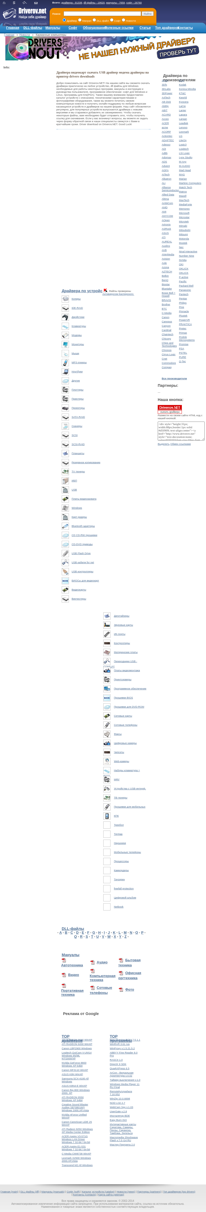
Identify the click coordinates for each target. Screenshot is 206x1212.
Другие (76, 380)
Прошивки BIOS (123, 697)
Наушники (120, 843)
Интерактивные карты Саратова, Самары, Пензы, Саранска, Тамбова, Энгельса (123, 1128)
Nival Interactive (188, 251)
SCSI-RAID (78, 444)
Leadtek (183, 123)
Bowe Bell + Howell (168, 294)
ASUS (165, 232)
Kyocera (183, 101)
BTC (164, 308)
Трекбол (119, 824)
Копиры (76, 298)
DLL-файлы (32, 28)
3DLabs (166, 88)
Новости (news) (126, 1191)
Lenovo (183, 127)
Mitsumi (183, 234)
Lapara (183, 114)
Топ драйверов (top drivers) (179, 1191)
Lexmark (184, 131)
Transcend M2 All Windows (77, 1165)
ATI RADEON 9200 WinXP (77, 1044)
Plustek (183, 315)
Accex (165, 118)
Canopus (167, 321)
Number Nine (186, 255)
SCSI (75, 435)
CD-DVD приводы (82, 544)
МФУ (117, 779)
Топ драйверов (167, 28)
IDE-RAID (77, 307)
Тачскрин (119, 879)
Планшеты (78, 453)
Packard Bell (186, 285)
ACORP (166, 131)
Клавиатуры (79, 326)
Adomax (166, 157)
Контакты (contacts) (84, 1194)
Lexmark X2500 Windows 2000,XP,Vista (76, 1159)
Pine (181, 307)
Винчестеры (79, 598)
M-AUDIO (184, 165)
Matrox (183, 191)
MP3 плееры (79, 362)
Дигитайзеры (122, 615)
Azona (165, 267)
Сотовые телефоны (125, 724)
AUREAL (167, 241)
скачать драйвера (170, 409)
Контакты (185, 28)
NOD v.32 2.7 (117, 1102)
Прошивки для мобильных (129, 806)
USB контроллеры (82, 571)
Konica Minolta (187, 88)
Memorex (184, 208)
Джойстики (78, 316)
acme (165, 127)
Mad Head (185, 170)
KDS (181, 80)
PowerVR (184, 319)
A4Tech (166, 97)
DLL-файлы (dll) (29, 1191)
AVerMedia (168, 254)
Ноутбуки (77, 371)
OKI (181, 264)
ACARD (166, 114)
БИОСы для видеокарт (85, 580)
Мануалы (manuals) (53, 1191)
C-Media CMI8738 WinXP (76, 1153)
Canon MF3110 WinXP (75, 1069)
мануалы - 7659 (115, 2)
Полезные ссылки (119, 28)
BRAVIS (166, 300)
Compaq (166, 367)
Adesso (166, 144)
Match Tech (185, 187)
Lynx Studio (185, 157)
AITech (166, 174)
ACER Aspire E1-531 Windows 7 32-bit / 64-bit (76, 1148)
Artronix (166, 224)
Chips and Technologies (169, 344)
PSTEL (183, 352)
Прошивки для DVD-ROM (129, 706)
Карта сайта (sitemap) (111, 1194)
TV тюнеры (78, 471)
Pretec (182, 328)
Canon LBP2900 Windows (77, 1048)
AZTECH (167, 271)
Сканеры (77, 425)
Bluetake (167, 288)
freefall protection (124, 888)
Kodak (182, 84)
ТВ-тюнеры (120, 797)
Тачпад (118, 833)
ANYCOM (167, 215)
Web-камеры (121, 761)
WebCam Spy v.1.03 (121, 1107)
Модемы (77, 335)
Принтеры (78, 398)
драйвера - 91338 (71, 2)
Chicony (166, 338)
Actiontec (167, 135)
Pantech (183, 294)
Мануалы (52, 28)
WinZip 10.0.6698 (120, 1098)
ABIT (164, 110)
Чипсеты (119, 752)
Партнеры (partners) (149, 1191)
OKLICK (183, 268)
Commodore (169, 362)
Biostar (166, 284)
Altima (165, 198)
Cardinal (166, 330)
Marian (183, 178)
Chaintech (167, 334)
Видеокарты (79, 589)
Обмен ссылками (180, 443)
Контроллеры (122, 643)
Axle (164, 262)
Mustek (183, 242)
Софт (73, 28)
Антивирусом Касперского (118, 293)
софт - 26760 (134, 2)
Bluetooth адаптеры (83, 525)
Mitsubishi (184, 230)
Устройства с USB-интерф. (130, 788)
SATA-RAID (78, 416)
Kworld (183, 97)
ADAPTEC (168, 140)
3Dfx (164, 84)
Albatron (166, 178)
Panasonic (185, 289)
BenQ (165, 280)
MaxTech (184, 200)
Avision (166, 258)
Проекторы (78, 407)
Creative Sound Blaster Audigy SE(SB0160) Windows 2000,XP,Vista (75, 1107)
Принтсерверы (122, 679)
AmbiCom (167, 203)
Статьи (145, 28)
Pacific (182, 281)
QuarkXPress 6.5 (119, 1068)
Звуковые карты (123, 624)
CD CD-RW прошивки (84, 535)
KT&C (182, 93)
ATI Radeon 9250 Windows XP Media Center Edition (77, 1130)
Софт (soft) (73, 1191)
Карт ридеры (79, 516)
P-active (183, 277)
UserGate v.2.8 (118, 1111)
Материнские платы (126, 652)
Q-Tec (182, 361)
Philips (182, 302)
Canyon (166, 325)
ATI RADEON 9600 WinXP (77, 1039)
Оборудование (94, 28)
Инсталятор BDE (120, 1115)
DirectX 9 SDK (118, 1064)
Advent (166, 165)
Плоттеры (77, 389)
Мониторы (78, 344)
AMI (164, 211)
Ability (165, 106)
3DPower (167, 93)
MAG (182, 174)
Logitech (184, 148)
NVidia (182, 259)
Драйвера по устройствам (87, 291)
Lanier (182, 110)
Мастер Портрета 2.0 (122, 1144)
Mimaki (183, 225)
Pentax (183, 298)
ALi (163, 183)
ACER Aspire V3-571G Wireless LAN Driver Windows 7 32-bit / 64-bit (76, 1139)
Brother (166, 304)
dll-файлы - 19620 (94, 2)
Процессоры (121, 861)
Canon (165, 317)
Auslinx (166, 245)
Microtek (184, 221)
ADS (164, 161)
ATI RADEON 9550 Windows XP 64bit (73, 1099)
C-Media (166, 312)
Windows (77, 507)
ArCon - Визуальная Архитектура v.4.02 (121, 1074)
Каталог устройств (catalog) (98, 1191)
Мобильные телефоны (127, 852)
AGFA (165, 170)
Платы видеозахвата (84, 498)
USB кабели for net (83, 562)
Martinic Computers (190, 183)
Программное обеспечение (130, 688)
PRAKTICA (185, 324)
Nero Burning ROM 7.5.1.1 (125, 1039)
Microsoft (184, 212)
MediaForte (185, 204)
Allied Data (168, 194)
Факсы (118, 733)
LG (180, 135)
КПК (116, 815)
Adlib (164, 153)
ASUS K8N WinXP (72, 1074)
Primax (183, 332)
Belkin (165, 275)
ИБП (74, 480)
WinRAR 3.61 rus (120, 1044)
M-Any (182, 161)
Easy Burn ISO (118, 1119)
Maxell (182, 195)
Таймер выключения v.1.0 (125, 1079)
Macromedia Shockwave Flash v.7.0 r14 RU (124, 1139)
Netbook (119, 906)
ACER (165, 123)
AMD (164, 207)
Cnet (164, 358)
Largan (183, 118)
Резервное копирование (86, 462)
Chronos (166, 350)
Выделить (164, 443)
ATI (163, 237)
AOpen (166, 220)
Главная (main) (9, 1191)
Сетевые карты (123, 715)
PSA (181, 348)
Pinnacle (184, 311)
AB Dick (166, 101)
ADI (164, 148)
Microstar (184, 217)
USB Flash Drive (81, 553)
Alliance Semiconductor (170, 189)
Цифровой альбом (125, 897)
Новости (25, 34)
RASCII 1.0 (116, 1059)
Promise (183, 344)
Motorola (184, 238)
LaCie (182, 106)
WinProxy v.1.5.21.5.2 (122, 1048)
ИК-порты (120, 633)
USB (74, 489)
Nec (181, 247)
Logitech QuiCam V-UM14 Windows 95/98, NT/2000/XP (76, 1055)
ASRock (166, 228)
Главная (12, 28)
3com (165, 80)
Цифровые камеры (125, 743)
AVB (164, 250)
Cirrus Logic (168, 354)
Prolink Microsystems (187, 338)
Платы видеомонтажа (127, 670)
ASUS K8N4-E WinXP (74, 1085)
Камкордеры (121, 870)
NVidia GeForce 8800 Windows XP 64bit (74, 1064)
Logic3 (182, 144)
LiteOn (182, 140)
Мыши (75, 353)
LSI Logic (184, 153)
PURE (182, 357)
